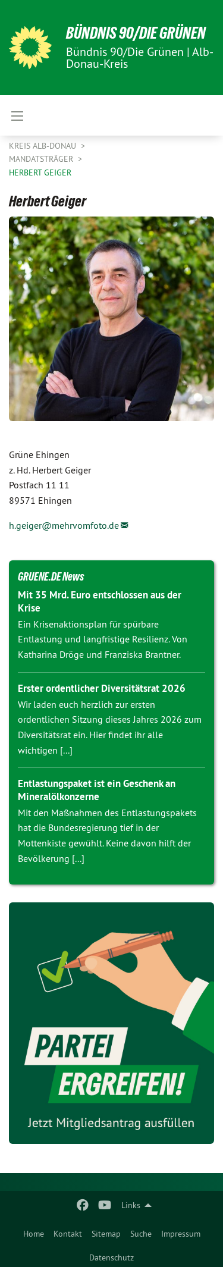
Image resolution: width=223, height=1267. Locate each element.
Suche (141, 1233)
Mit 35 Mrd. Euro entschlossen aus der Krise (99, 601)
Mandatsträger (42, 158)
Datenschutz (111, 1257)
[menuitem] (33, 1231)
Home (33, 1233)
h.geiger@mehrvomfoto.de (64, 525)
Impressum (180, 1233)
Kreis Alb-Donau (43, 145)
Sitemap (106, 1233)
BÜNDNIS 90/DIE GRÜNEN (136, 33)
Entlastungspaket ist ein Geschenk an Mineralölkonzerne (96, 789)
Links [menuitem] (130, 1205)
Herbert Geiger (40, 172)
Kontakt (68, 1233)
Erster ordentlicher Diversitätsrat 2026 (102, 688)
